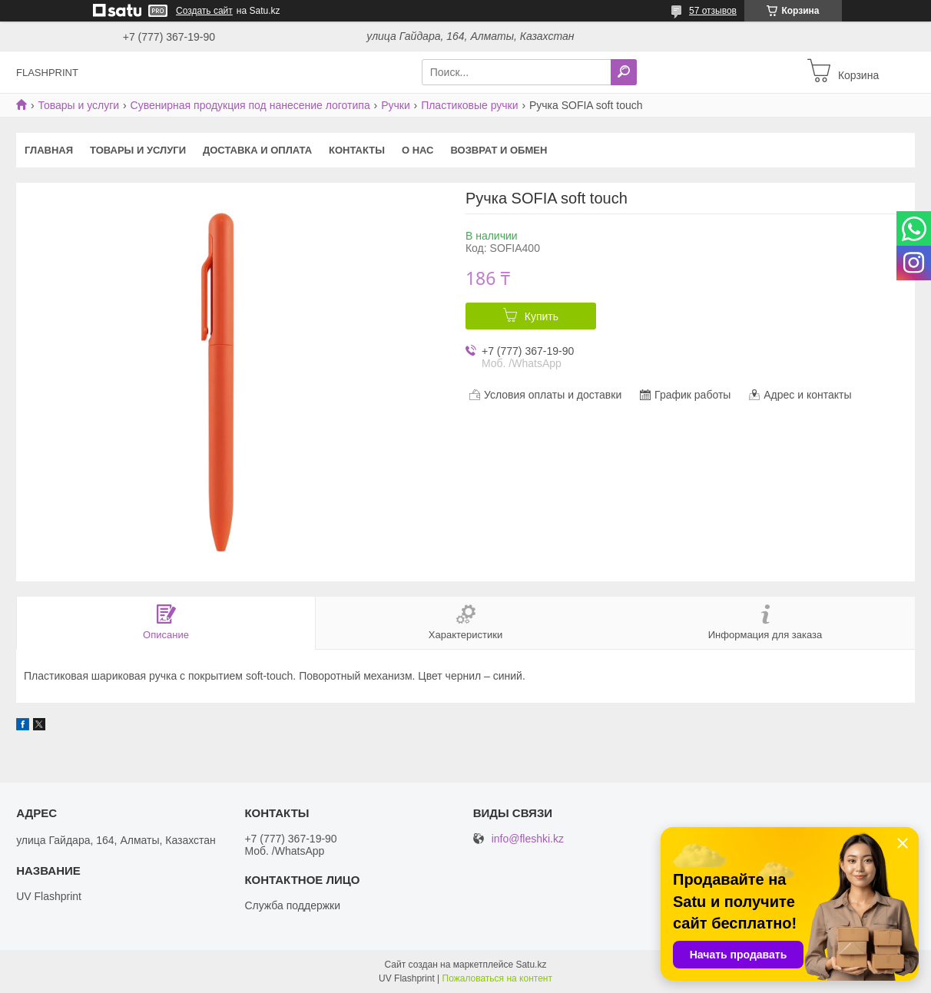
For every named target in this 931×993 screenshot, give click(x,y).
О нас (418, 150)
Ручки (395, 105)
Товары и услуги (78, 105)
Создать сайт (204, 10)
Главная (49, 150)
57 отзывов (713, 10)
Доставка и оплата (257, 150)
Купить (541, 316)
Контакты (357, 150)
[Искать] (624, 72)
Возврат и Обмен (499, 150)
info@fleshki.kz (528, 839)
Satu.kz (530, 964)
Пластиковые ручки (469, 105)
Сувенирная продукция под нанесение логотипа (250, 105)
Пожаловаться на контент (497, 978)
